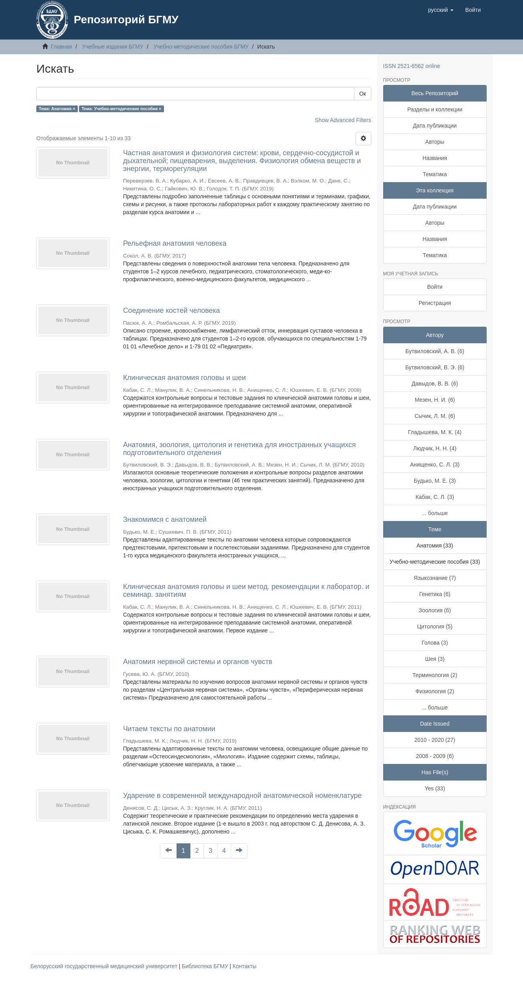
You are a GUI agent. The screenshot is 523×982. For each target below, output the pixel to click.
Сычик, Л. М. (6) (434, 416)
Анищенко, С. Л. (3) (435, 464)
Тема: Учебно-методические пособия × (122, 108)
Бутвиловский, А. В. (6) (434, 351)
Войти (434, 287)
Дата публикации (435, 125)
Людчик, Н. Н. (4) (434, 448)
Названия (435, 158)
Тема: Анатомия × (57, 108)
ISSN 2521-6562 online (411, 66)
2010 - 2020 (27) (434, 740)
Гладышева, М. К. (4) (434, 432)
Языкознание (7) (435, 578)
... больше (435, 513)
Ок (362, 93)
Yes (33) (435, 788)
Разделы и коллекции (435, 109)
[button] (440, 10)
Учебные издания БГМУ (112, 46)
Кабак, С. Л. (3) (435, 497)
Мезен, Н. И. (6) (435, 400)
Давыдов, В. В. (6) (435, 383)
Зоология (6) (435, 610)
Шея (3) (434, 659)
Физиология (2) (435, 691)
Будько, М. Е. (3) (435, 481)
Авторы (434, 142)
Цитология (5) (435, 626)
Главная (61, 46)
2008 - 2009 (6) (435, 756)
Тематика (435, 174)
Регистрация (435, 303)
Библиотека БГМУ (206, 966)
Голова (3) (435, 643)
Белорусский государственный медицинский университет (104, 966)
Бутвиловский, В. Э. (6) (435, 367)
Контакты (244, 966)
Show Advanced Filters (343, 120)
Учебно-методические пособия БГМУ (200, 46)
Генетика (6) (434, 594)
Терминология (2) (434, 675)
